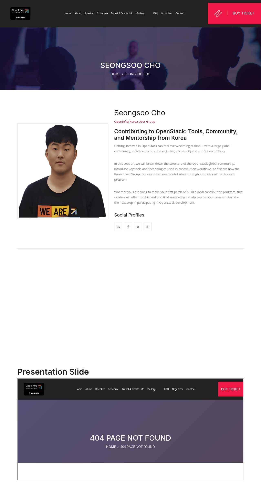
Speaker (89, 13)
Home (67, 13)
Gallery (143, 13)
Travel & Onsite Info (122, 13)
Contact (180, 13)
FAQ (155, 13)
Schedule (102, 13)
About (77, 13)
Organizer (167, 13)
